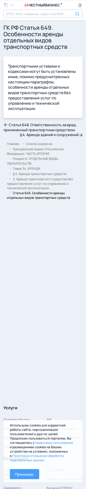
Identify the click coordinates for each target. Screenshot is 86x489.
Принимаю (24, 474)
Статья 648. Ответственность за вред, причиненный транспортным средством (40, 127)
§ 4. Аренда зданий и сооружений (51, 134)
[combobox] (43, 14)
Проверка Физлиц (17, 419)
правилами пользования (54, 442)
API (49, 419)
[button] (80, 5)
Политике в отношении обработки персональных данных (37, 457)
